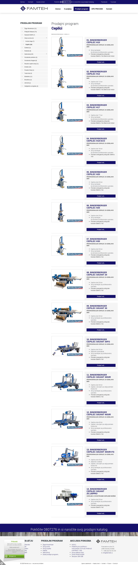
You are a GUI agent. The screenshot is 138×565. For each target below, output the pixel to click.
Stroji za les (46, 547)
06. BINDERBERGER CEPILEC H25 (97, 206)
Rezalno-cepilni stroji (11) (32, 63)
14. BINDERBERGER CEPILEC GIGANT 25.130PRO (97, 491)
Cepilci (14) (29, 44)
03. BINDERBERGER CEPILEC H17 (97, 106)
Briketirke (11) (28, 76)
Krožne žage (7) (30, 41)
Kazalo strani (40, 2)
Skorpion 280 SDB (77, 556)
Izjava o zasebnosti (86, 563)
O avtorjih (115, 563)
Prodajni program (57, 34)
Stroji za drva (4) (29, 38)
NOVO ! (74, 545)
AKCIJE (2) (28, 83)
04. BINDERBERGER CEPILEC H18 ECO (97, 139)
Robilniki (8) (28, 51)
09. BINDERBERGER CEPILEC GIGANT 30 (97, 307)
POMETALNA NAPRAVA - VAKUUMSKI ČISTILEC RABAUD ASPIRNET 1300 (82, 548)
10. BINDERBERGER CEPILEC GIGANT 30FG (98, 340)
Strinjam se (12, 556)
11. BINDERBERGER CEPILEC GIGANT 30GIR (99, 376)
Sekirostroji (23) (29, 54)
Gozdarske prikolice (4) (31, 57)
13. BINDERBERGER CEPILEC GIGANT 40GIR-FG (100, 450)
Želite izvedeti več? (14, 547)
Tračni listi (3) (28, 73)
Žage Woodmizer (48, 545)
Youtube (113, 2)
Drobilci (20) (28, 67)
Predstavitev (26, 545)
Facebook (104, 2)
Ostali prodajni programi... (51, 554)
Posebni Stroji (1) (29, 70)
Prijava (109, 563)
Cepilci (66, 34)
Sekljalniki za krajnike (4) (31, 86)
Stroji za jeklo (47, 549)
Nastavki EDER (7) (30, 35)
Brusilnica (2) (28, 79)
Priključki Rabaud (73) (31, 31)
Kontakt (30, 2)
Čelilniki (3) (28, 47)
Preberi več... (101, 62)
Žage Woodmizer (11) (31, 28)
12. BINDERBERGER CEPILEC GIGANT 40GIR (99, 413)
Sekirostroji (46, 552)
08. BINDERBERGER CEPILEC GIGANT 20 (97, 273)
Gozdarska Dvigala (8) (31, 60)
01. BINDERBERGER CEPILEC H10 (97, 41)
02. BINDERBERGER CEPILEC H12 (97, 72)
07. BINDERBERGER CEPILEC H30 (97, 240)
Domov (22, 2)
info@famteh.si (108, 553)
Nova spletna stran (78, 552)
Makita (45, 550)
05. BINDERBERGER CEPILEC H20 (97, 173)
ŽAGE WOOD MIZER (78, 554)
